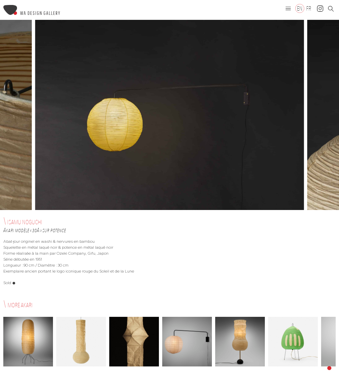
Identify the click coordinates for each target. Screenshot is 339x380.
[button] (288, 8)
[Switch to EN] (299, 8)
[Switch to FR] (308, 8)
